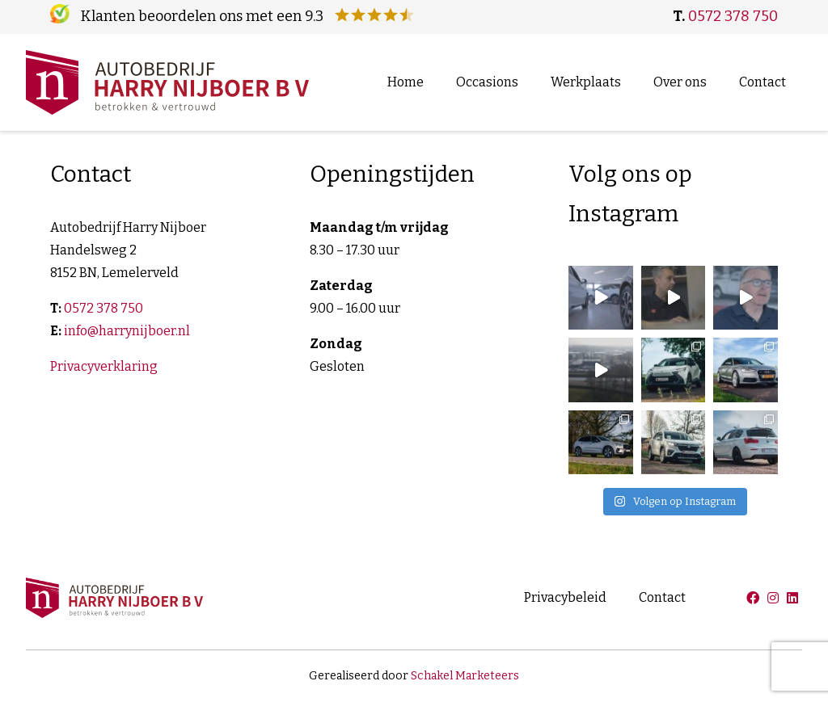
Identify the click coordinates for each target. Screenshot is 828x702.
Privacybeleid (565, 597)
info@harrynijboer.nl (127, 330)
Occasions (487, 82)
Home (405, 82)
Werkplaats (586, 82)
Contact (762, 82)
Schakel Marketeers (465, 676)
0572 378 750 (733, 16)
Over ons (680, 82)
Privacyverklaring (104, 366)
